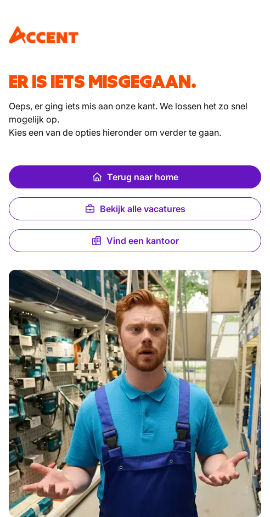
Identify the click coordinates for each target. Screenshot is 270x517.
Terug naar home (135, 176)
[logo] (43, 34)
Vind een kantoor (135, 240)
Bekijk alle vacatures (135, 208)
